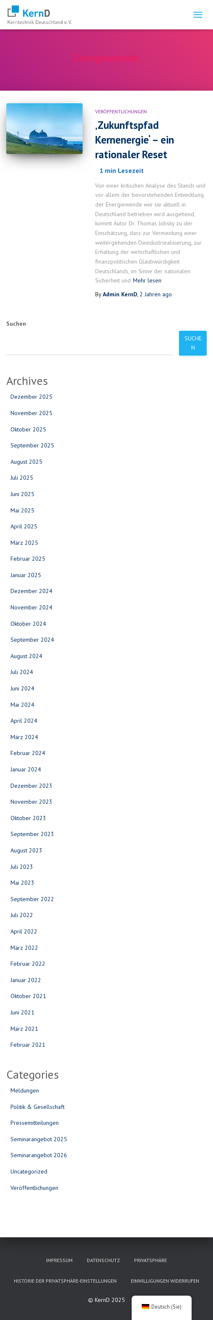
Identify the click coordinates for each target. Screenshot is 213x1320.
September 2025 (32, 445)
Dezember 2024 (31, 591)
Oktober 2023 (28, 818)
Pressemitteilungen (34, 1123)
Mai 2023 (22, 882)
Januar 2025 (25, 575)
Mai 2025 (22, 510)
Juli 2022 (21, 915)
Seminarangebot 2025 (38, 1139)
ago (156, 294)
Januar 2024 (25, 769)
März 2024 (24, 737)
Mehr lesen (147, 280)
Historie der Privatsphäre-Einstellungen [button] (65, 1281)
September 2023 (32, 834)
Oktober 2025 (28, 429)
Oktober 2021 (28, 996)
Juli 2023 (21, 866)
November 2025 (31, 413)
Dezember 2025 (31, 396)
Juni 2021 (22, 1012)
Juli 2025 (21, 477)
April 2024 (23, 720)
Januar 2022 (25, 980)
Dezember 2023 (31, 785)
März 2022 (24, 947)
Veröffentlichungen (121, 111)
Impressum (59, 1260)
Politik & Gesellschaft (37, 1107)
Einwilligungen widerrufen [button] (165, 1281)
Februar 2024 (27, 753)
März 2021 (24, 1028)
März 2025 (24, 542)
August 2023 (26, 850)
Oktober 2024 (28, 623)
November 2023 (31, 801)
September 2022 (32, 899)
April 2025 (23, 526)
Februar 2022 (27, 963)
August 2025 (26, 461)
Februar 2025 (27, 558)
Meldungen (24, 1090)
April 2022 (23, 931)
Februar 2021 (27, 1044)
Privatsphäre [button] (150, 1260)
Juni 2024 (22, 688)
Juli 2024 (21, 672)
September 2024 (32, 639)
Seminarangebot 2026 (38, 1155)
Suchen (16, 323)
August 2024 (26, 656)
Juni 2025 (22, 494)
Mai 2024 (22, 704)
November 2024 (31, 607)
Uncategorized (28, 1171)
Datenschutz (103, 1260)
